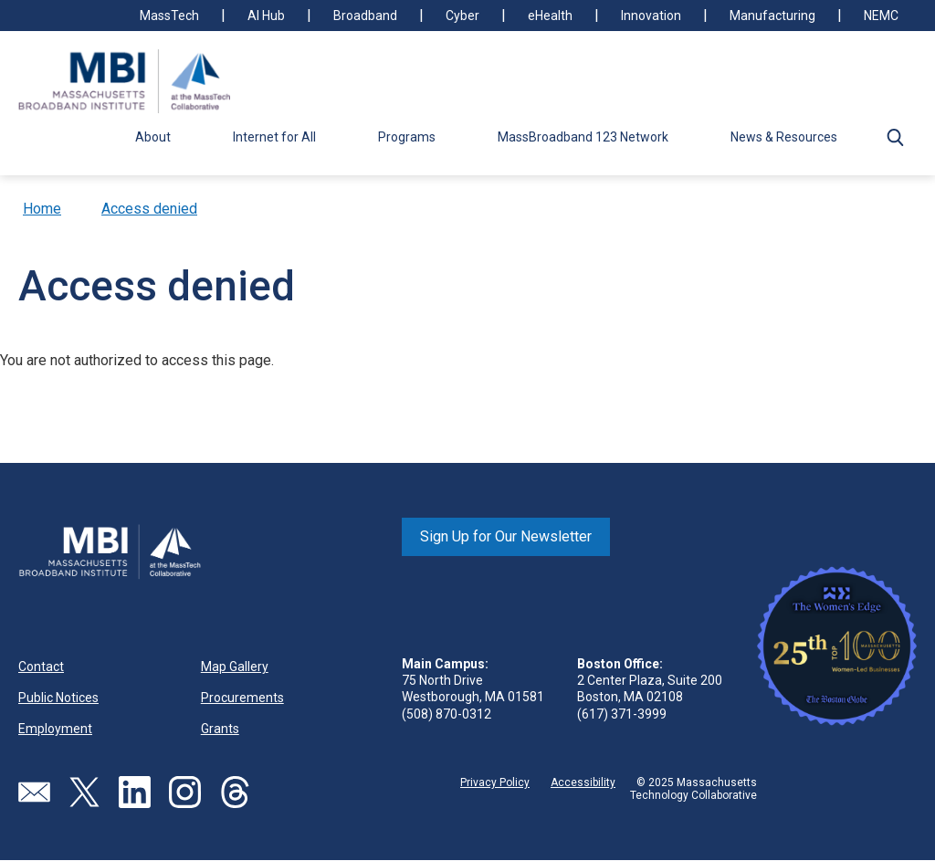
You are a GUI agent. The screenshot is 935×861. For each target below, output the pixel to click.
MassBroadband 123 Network (583, 137)
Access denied (149, 208)
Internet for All (274, 137)
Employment (55, 728)
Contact (41, 666)
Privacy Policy (495, 782)
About (153, 137)
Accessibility (583, 782)
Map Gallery (234, 666)
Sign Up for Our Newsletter (506, 536)
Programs (407, 137)
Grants (220, 728)
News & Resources (783, 137)
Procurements (242, 697)
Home (42, 208)
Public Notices (58, 697)
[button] (895, 137)
